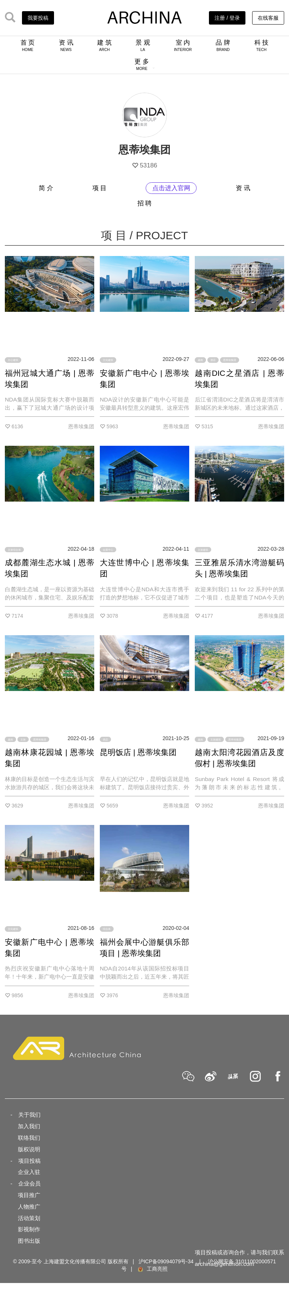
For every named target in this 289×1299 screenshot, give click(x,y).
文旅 (23, 739)
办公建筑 (13, 360)
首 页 (27, 45)
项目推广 (29, 1195)
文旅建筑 (203, 549)
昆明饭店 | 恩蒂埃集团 (138, 752)
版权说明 (29, 1149)
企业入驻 (29, 1172)
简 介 (46, 188)
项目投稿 (29, 1161)
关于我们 (29, 1114)
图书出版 (29, 1241)
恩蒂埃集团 (229, 360)
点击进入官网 (171, 188)
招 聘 (144, 203)
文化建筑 (108, 360)
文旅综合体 (14, 549)
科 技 (261, 45)
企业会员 (29, 1183)
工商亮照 (152, 1269)
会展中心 (108, 549)
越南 (200, 360)
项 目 (99, 188)
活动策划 (29, 1218)
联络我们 (29, 1138)
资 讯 (66, 45)
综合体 (107, 929)
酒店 (213, 360)
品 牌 (223, 45)
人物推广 (29, 1206)
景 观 (143, 45)
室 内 (183, 45)
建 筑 (104, 45)
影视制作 (29, 1229)
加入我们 (29, 1126)
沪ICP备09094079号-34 (166, 1261)
